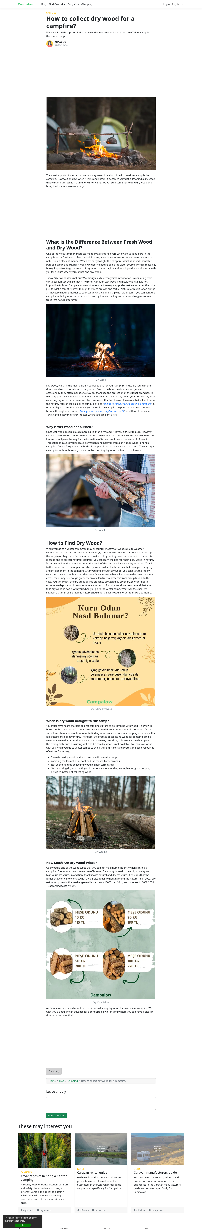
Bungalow (73, 4)
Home (52, 1081)
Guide (81, 1169)
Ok (23, 1225)
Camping (51, 13)
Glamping (86, 4)
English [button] (176, 4)
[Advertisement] (101, 72)
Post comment (56, 1115)
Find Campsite (57, 4)
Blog (44, 4)
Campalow (25, 4)
